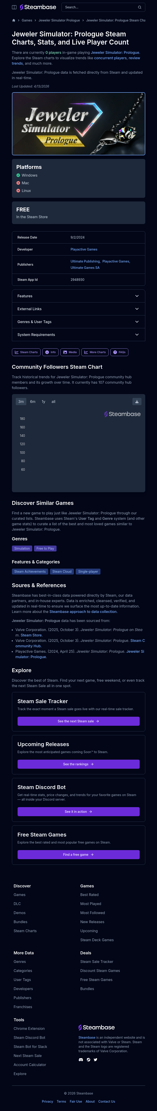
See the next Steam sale (78, 721)
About (90, 1101)
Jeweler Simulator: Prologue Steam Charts (118, 20)
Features (79, 296)
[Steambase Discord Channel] (81, 1059)
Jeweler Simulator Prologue (59, 20)
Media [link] (70, 352)
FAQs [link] (119, 352)
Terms (61, 1101)
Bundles (20, 922)
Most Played (90, 903)
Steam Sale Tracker (97, 961)
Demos (20, 912)
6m (32, 401)
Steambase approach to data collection (83, 611)
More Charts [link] (95, 352)
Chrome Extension (29, 1028)
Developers (23, 988)
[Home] (14, 20)
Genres (20, 961)
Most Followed (92, 912)
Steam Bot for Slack (30, 1046)
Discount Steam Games (100, 970)
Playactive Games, (116, 261)
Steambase (87, 1037)
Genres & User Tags (79, 321)
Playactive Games (84, 249)
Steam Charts (25, 931)
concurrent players (110, 58)
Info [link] (50, 352)
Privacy (47, 1101)
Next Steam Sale (28, 1055)
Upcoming (89, 931)
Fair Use (76, 1101)
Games (27, 20)
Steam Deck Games (97, 940)
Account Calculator (30, 1064)
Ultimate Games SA (85, 267)
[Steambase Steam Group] (88, 1059)
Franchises (23, 1007)
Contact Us (106, 1101)
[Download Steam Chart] (136, 401)
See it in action (78, 811)
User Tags (22, 979)
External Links (79, 309)
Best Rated (89, 894)
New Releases (92, 922)
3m (21, 401)
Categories (23, 970)
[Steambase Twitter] (95, 1059)
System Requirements (79, 334)
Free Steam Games (96, 979)
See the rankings (78, 764)
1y (43, 401)
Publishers (23, 997)
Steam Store (31, 635)
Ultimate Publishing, (86, 261)
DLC (17, 903)
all (53, 401)
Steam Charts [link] (26, 352)
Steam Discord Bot (29, 1037)
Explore (20, 1073)
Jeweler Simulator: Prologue (115, 52)
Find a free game (78, 854)
